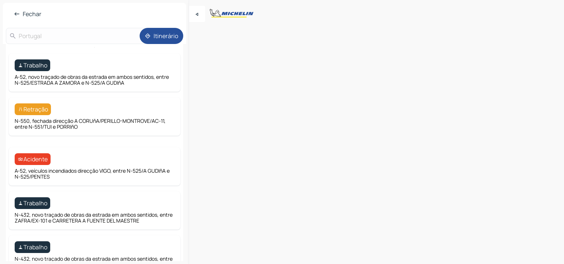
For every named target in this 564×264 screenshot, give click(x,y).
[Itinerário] (161, 36)
